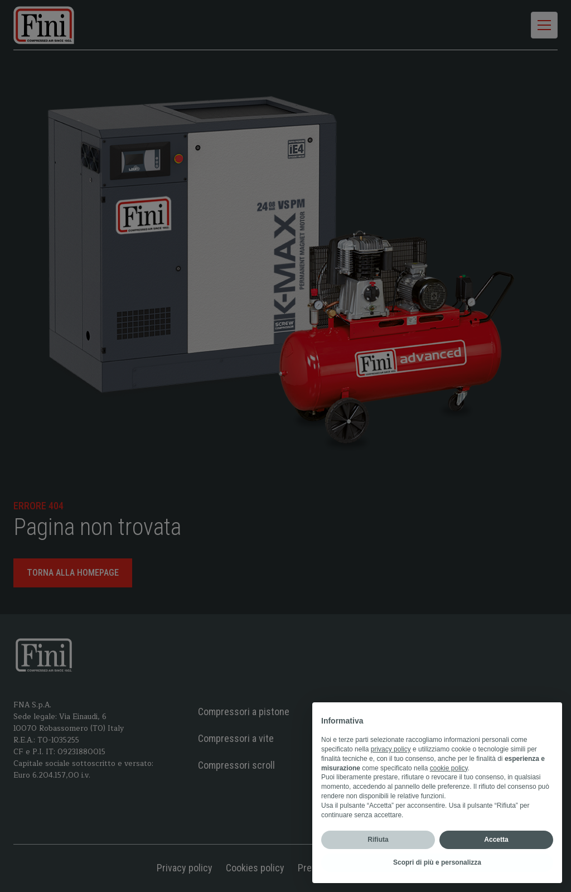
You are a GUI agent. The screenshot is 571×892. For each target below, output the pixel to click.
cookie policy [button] (449, 768)
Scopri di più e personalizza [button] (437, 862)
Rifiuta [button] (377, 839)
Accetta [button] (496, 839)
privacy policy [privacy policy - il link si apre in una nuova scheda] (391, 749)
